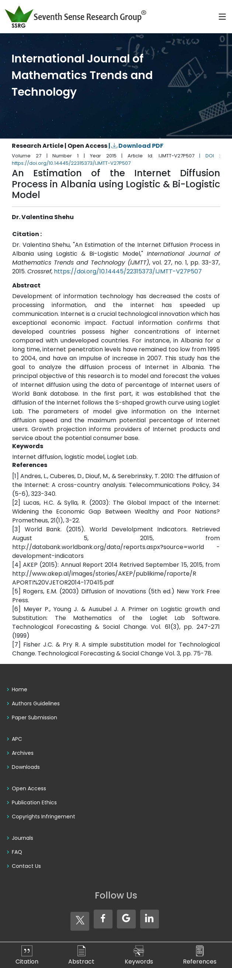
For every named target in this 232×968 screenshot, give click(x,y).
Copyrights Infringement (43, 816)
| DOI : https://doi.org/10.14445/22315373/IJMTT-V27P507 (116, 159)
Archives (23, 753)
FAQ (17, 852)
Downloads (26, 767)
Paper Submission (34, 717)
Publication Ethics (34, 802)
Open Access (29, 788)
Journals (22, 838)
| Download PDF (135, 146)
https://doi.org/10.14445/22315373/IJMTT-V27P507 (128, 271)
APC (17, 739)
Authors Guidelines (36, 703)
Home (19, 689)
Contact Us (26, 866)
